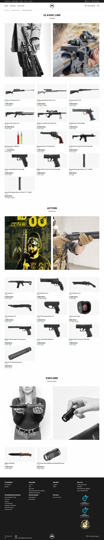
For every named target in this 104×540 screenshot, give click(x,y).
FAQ (30, 486)
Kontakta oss (8, 1)
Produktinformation (15, 10)
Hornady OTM (8, 509)
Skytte (6, 6)
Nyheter (21, 1)
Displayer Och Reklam (10, 505)
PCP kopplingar (9, 503)
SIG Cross (7, 499)
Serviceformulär (57, 497)
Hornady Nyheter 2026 (10, 497)
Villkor (54, 486)
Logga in (55, 484)
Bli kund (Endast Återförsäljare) (37, 490)
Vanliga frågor (15, 1)
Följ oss (87, 1)
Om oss (31, 484)
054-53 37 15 (8, 537)
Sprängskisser (32, 497)
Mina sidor (31, 488)
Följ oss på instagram (92, 536)
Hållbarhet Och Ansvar (34, 492)
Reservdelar (32, 499)
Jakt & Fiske (20, 6)
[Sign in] (98, 6)
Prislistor (30, 1)
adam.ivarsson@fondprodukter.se (23, 537)
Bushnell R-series (9, 507)
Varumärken (95, 1)
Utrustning (13, 6)
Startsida (7, 10)
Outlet (25, 1)
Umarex (7, 501)
